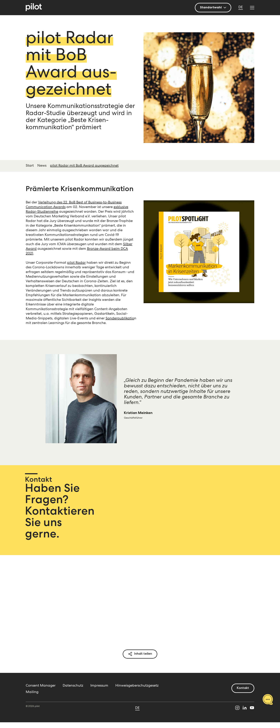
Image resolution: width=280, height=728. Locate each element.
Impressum (99, 686)
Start (30, 166)
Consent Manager (41, 686)
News (41, 166)
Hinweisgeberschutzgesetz (137, 686)
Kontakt (243, 688)
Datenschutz (73, 686)
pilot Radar (76, 263)
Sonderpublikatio (120, 318)
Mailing (32, 692)
